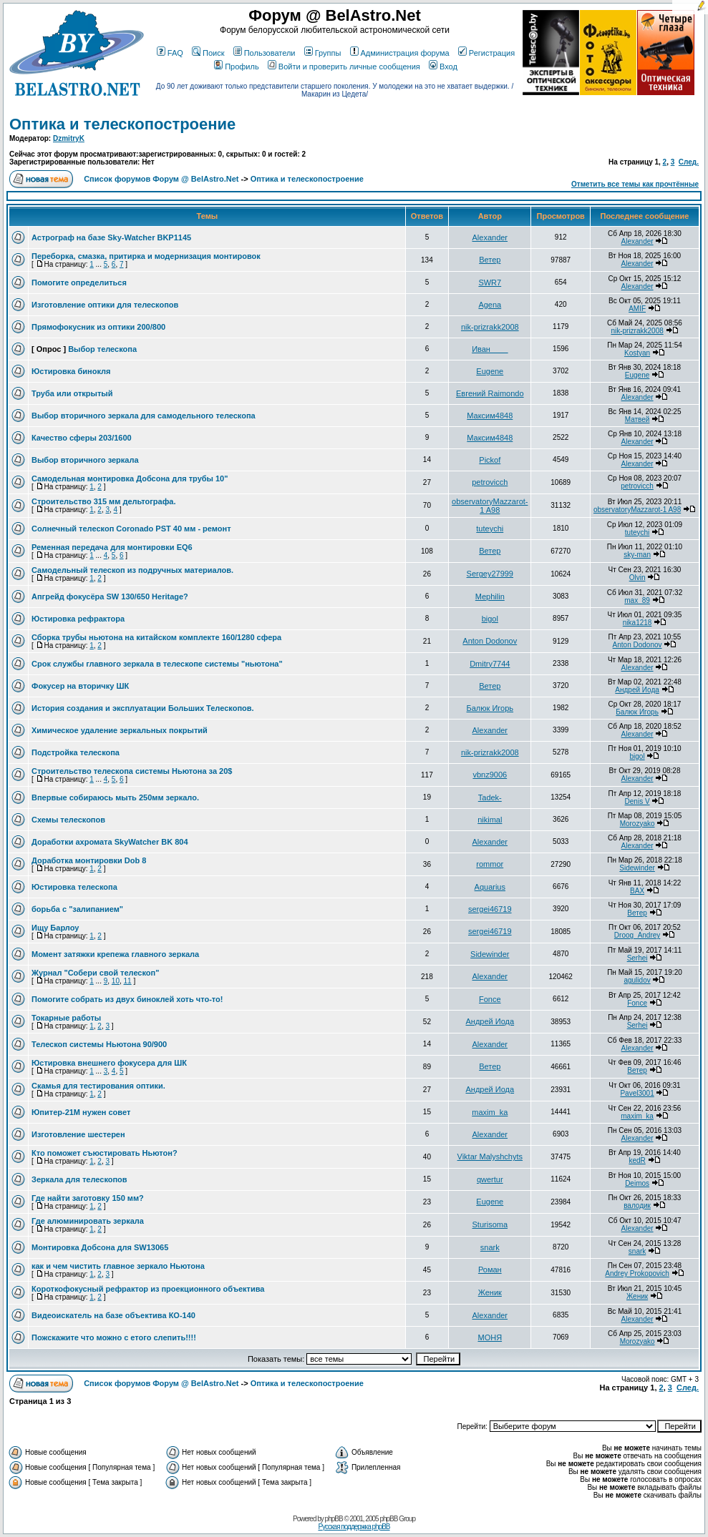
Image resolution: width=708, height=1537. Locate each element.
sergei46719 (490, 909)
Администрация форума (400, 53)
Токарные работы (66, 1017)
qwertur (490, 1179)
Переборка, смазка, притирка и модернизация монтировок (146, 256)
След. (689, 162)
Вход (443, 66)
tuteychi (489, 528)
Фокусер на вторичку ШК (80, 686)
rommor (489, 864)
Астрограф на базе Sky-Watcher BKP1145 (111, 237)
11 (128, 981)
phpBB (334, 1519)
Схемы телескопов (68, 819)
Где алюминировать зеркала (87, 1221)
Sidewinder (636, 868)
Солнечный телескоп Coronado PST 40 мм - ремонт (131, 528)
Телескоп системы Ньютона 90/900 (99, 1044)
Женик (490, 1292)
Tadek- (490, 797)
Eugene (489, 371)
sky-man (637, 555)
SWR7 (489, 282)
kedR (637, 1160)
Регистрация (486, 53)
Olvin (637, 577)
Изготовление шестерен (78, 1134)
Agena (489, 304)
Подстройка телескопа (75, 752)
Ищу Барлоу (55, 927)
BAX (637, 891)
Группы (322, 53)
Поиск (208, 53)
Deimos (637, 1183)
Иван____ (490, 349)
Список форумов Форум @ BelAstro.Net (161, 179)
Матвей (637, 419)
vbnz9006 (489, 774)
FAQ (170, 53)
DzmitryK (68, 138)
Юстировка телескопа (74, 887)
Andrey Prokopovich (637, 1273)
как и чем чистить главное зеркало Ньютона (118, 1266)
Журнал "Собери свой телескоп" (95, 972)
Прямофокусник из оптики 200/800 (98, 327)
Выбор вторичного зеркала (85, 460)
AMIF (637, 309)
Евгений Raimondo (490, 393)
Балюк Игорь (490, 708)
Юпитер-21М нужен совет (80, 1112)
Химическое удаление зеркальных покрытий (119, 730)
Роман (490, 1269)
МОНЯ (489, 1337)
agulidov (637, 980)
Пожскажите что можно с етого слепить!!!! (113, 1337)
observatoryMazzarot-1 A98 (490, 505)
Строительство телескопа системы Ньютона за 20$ (131, 771)
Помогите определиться (79, 282)
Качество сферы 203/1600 (81, 437)
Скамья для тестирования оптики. (98, 1085)
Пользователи (264, 53)
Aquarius (490, 887)
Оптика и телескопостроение (122, 124)
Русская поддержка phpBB (353, 1527)
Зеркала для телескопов (79, 1179)
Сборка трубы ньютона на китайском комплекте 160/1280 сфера (156, 637)
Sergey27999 (490, 573)
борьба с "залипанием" (77, 909)
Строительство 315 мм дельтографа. (103, 501)
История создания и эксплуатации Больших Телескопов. (142, 708)
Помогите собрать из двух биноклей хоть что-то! (127, 999)
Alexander (490, 237)
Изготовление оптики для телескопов (104, 304)
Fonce (490, 999)
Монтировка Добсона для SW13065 (99, 1247)
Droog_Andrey (637, 935)
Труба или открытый (72, 393)
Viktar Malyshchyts (490, 1156)
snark (490, 1247)
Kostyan (637, 353)
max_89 (637, 600)
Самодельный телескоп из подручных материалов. (132, 570)
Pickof (489, 460)
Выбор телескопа (102, 349)
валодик (637, 1205)
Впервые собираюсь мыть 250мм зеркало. (115, 797)
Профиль (236, 66)
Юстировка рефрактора (78, 618)
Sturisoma (490, 1224)
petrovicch (490, 482)
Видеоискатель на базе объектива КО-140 (113, 1315)
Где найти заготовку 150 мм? (87, 1198)
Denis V (637, 801)
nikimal (489, 819)
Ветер (489, 259)
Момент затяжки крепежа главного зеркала (115, 954)
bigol (490, 618)
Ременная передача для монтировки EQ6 (112, 547)
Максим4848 (490, 415)
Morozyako (637, 824)
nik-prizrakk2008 (490, 327)
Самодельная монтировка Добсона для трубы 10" (129, 478)
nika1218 (637, 623)
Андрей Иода (637, 690)
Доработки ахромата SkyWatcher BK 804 (109, 842)
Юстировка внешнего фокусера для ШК (109, 1063)
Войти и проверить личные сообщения (344, 66)
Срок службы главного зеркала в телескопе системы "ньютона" (157, 663)
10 (116, 981)
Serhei (637, 958)
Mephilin (490, 596)
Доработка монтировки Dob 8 (88, 860)
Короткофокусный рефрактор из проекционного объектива (147, 1289)
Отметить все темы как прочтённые (635, 184)
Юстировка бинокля (70, 371)
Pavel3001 (637, 1093)
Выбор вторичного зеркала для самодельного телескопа (143, 415)
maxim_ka (490, 1112)
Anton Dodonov (489, 641)
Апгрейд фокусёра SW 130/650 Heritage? (109, 596)
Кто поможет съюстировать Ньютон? (104, 1153)
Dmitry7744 (490, 663)
